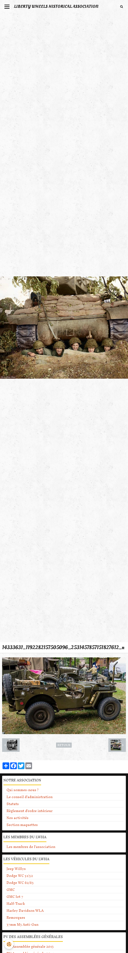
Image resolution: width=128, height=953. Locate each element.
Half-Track (16, 903)
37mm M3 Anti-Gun (22, 924)
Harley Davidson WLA (25, 910)
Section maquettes (22, 824)
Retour (63, 745)
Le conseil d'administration (30, 796)
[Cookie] (9, 944)
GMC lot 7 (15, 896)
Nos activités (17, 817)
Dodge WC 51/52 (20, 875)
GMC (11, 889)
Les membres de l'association (31, 846)
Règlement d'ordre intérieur (30, 810)
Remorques (16, 917)
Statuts (13, 803)
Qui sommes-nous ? (23, 789)
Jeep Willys (16, 868)
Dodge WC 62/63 (20, 882)
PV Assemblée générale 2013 (30, 946)
